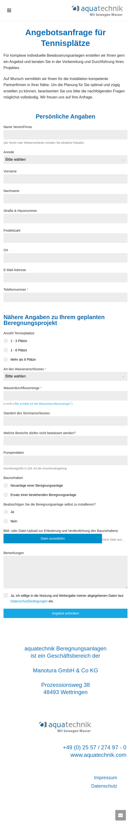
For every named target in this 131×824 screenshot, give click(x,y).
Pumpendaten (14, 452)
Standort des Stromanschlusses (27, 413)
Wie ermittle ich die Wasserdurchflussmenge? (42, 403)
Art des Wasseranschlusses (25, 369)
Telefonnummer (16, 289)
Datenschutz (104, 786)
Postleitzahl (12, 230)
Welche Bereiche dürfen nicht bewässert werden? (40, 433)
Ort (6, 250)
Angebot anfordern (65, 613)
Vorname (10, 171)
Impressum (105, 777)
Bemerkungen (14, 553)
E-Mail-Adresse (15, 270)
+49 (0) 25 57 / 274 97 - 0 (94, 747)
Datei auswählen (53, 538)
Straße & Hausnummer (20, 211)
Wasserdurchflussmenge (23, 388)
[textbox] (61, 159)
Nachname (11, 191)
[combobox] (65, 159)
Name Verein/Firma (18, 127)
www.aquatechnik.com (98, 755)
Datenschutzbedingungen (29, 601)
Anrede (9, 152)
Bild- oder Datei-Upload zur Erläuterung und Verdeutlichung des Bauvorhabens (61, 531)
